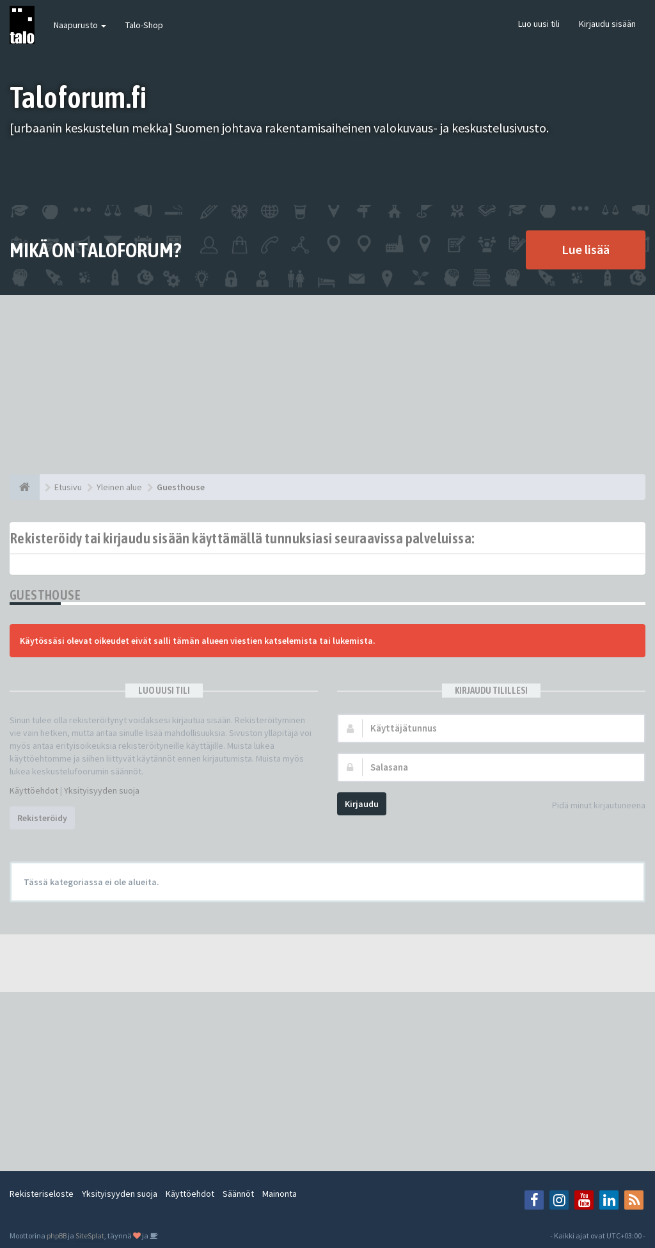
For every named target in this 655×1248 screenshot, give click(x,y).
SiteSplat (89, 1235)
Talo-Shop (144, 25)
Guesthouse (45, 595)
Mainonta (279, 1193)
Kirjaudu (362, 804)
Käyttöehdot (34, 790)
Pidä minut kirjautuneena (591, 806)
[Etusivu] (25, 487)
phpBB (57, 1235)
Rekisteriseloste (42, 1193)
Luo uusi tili (539, 23)
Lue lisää (586, 249)
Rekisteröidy (42, 818)
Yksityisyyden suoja (101, 790)
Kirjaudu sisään (607, 23)
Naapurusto (80, 25)
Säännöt (238, 1193)
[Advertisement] (327, 384)
